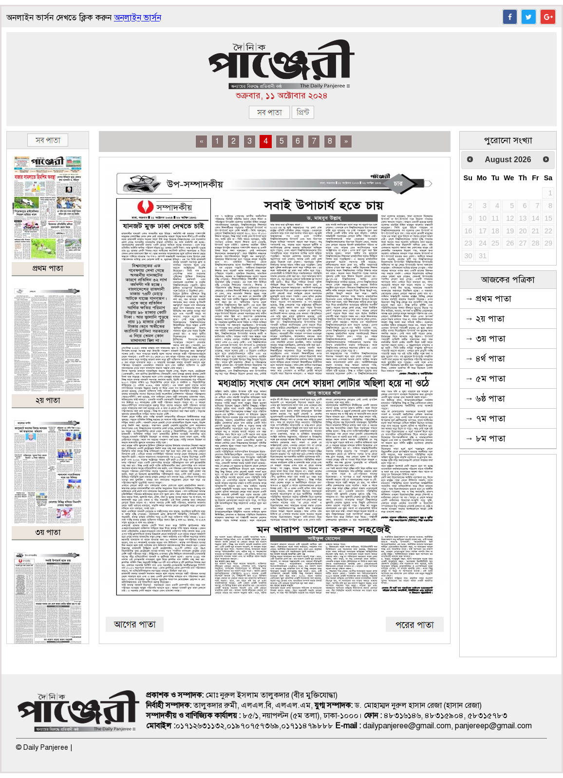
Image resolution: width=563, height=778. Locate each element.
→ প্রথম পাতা (488, 298)
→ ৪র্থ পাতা (485, 358)
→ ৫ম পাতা (485, 378)
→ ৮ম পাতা (485, 438)
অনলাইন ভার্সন (137, 18)
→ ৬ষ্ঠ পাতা (485, 398)
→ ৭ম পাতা (485, 418)
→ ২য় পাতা (485, 318)
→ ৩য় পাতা (485, 338)
